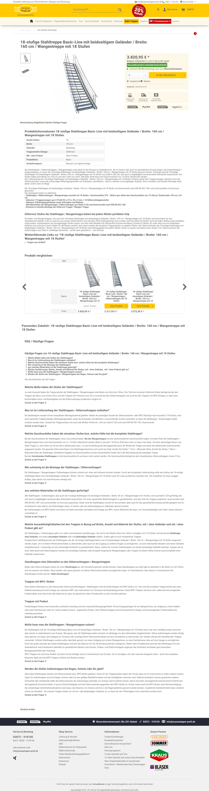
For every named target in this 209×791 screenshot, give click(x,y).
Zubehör (49, 122)
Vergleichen (133, 81)
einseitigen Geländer (57, 537)
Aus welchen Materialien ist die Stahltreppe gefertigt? (52, 367)
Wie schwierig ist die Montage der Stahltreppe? (49, 365)
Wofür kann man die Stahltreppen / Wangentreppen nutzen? (55, 372)
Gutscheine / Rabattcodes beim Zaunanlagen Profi (125, 766)
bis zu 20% (159, 61)
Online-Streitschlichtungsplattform (74, 754)
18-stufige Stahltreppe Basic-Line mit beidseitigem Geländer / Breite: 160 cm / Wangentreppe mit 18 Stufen (90, 296)
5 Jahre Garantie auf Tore (116, 754)
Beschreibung (26, 122)
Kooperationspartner (114, 740)
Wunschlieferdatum (173, 69)
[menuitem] (97, 10)
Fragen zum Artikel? (35, 242)
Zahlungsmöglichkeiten (69, 740)
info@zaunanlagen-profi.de (25, 751)
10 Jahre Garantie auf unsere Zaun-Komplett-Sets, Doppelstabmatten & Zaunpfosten (125, 759)
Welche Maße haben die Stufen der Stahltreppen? (50, 358)
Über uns (108, 747)
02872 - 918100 (170, 2)
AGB (61, 744)
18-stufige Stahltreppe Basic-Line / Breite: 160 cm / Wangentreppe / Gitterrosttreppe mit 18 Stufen (116, 296)
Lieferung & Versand (68, 737)
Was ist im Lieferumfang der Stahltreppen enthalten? (52, 360)
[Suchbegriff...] (97, 10)
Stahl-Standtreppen (60, 574)
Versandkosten (98, 784)
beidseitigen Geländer (86, 537)
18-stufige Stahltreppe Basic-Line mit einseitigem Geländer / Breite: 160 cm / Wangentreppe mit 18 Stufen (143, 296)
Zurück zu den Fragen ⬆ (36, 403)
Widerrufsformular (67, 750)
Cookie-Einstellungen (114, 737)
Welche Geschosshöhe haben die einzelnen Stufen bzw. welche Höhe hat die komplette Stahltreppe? (73, 362)
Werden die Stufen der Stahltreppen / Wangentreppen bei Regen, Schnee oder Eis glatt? (67, 374)
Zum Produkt (118, 305)
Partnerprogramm (113, 750)
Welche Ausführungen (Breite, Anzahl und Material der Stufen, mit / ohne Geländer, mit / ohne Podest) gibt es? (78, 369)
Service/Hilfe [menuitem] (187, 2)
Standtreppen (71, 567)
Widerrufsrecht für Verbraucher (73, 747)
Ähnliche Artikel (27, 709)
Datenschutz (64, 757)
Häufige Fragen (60, 122)
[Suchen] (120, 10)
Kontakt (62, 764)
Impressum (64, 761)
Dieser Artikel (90, 306)
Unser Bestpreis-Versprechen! (118, 744)
